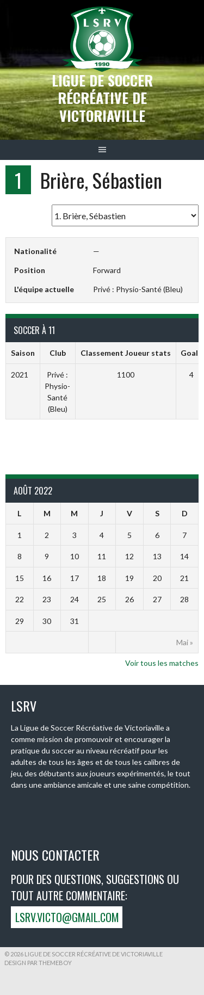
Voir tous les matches (162, 663)
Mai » (184, 642)
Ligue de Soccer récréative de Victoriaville (102, 98)
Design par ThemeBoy (38, 962)
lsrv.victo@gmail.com (67, 917)
